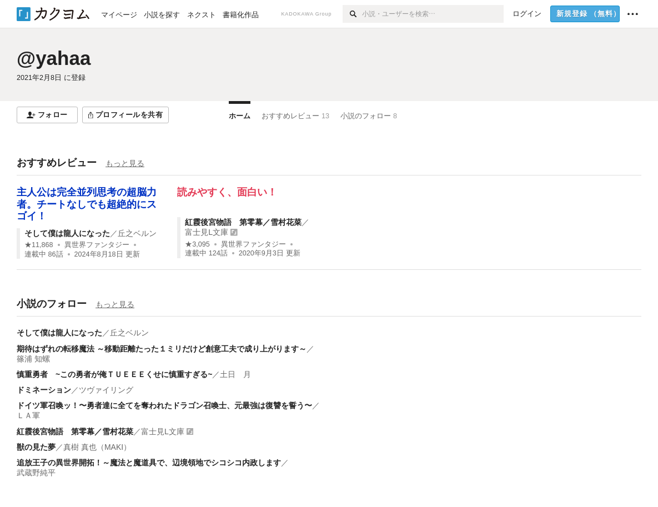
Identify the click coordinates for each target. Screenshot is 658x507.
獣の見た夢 (36, 447)
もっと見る (125, 163)
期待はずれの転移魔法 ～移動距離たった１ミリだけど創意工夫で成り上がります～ (162, 348)
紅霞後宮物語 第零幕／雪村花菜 (243, 222)
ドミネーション (44, 389)
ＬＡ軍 (28, 415)
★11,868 (38, 245)
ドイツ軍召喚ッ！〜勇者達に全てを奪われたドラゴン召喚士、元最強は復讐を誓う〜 (164, 405)
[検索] (352, 14)
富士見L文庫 (206, 232)
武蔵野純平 (36, 472)
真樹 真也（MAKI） (97, 447)
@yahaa (54, 58)
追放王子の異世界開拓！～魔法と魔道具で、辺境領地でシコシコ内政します (149, 462)
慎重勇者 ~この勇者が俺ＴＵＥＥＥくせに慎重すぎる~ (114, 374)
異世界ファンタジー (96, 245)
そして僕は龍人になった (67, 233)
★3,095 (197, 244)
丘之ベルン (137, 233)
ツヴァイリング (106, 389)
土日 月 (235, 374)
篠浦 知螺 (33, 358)
